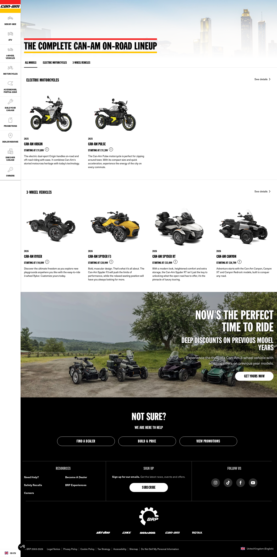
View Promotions (208, 441)
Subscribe (149, 488)
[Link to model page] (53, 135)
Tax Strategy (104, 549)
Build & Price (147, 441)
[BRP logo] (149, 515)
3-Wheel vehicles (81, 62)
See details (261, 79)
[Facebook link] (240, 482)
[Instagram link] (215, 482)
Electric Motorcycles (55, 62)
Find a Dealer (86, 441)
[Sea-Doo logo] (147, 532)
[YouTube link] (253, 482)
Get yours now (254, 376)
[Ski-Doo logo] (103, 532)
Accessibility (119, 549)
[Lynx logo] (126, 532)
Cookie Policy (87, 549)
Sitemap (133, 549)
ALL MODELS (30, 63)
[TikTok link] (228, 482)
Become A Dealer (76, 477)
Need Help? (31, 477)
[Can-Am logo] (172, 532)
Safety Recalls (33, 485)
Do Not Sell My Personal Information (160, 549)
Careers (29, 493)
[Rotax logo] (197, 532)
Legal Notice (53, 549)
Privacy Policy (70, 549)
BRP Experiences (75, 485)
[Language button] (10, 553)
